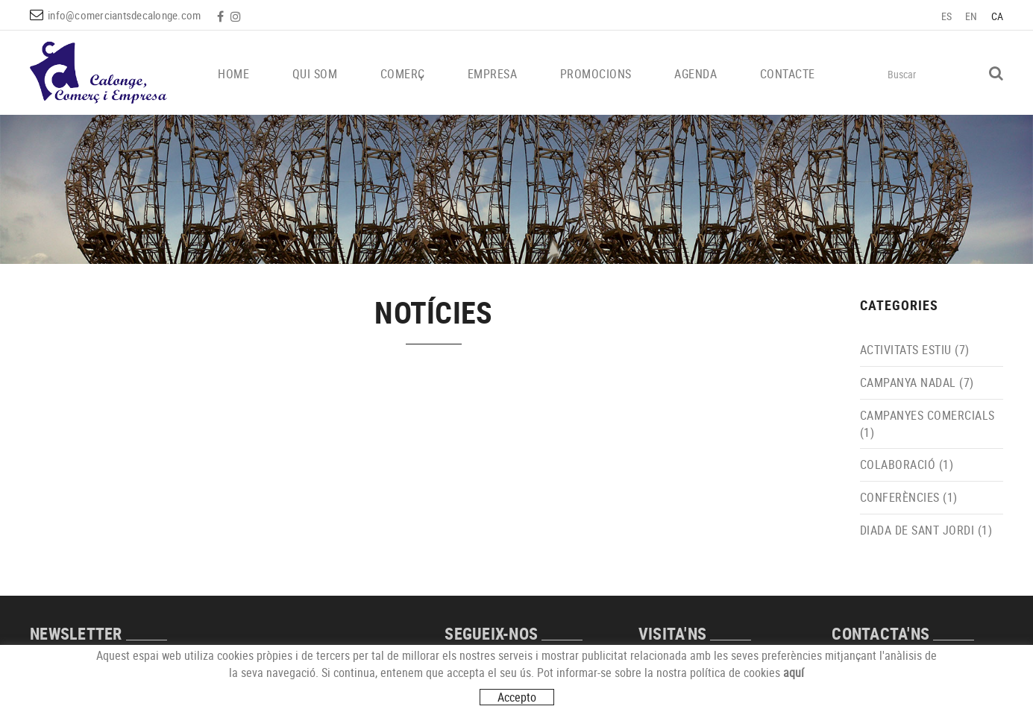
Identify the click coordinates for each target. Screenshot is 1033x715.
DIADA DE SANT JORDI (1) (926, 530)
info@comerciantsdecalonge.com (124, 14)
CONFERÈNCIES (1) (909, 497)
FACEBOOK (222, 16)
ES (946, 16)
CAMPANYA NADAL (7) (917, 382)
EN (971, 16)
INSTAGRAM (237, 16)
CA (997, 16)
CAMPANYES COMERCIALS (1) (927, 424)
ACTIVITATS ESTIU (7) (915, 349)
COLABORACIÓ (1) (907, 464)
